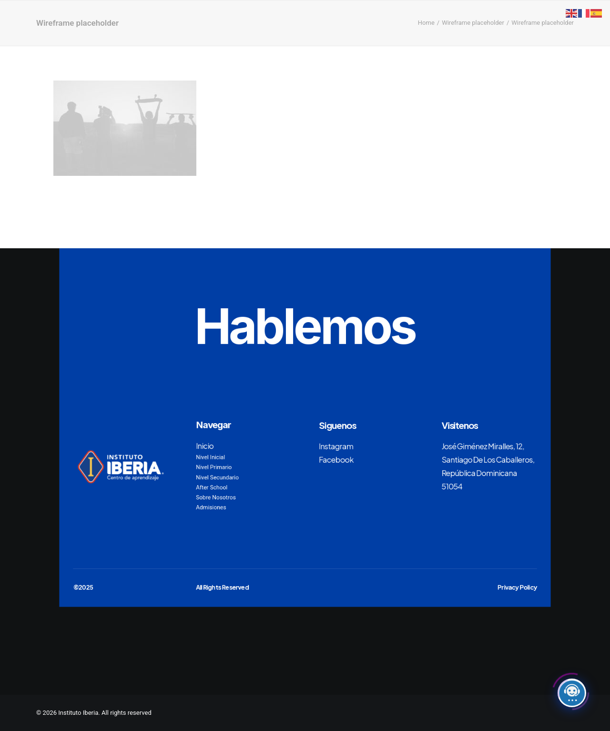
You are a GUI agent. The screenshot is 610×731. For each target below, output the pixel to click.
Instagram (336, 445)
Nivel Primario (214, 467)
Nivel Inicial (210, 457)
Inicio (205, 445)
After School (211, 487)
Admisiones (211, 507)
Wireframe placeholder (473, 22)
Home (426, 22)
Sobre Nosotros (216, 497)
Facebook (336, 459)
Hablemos (305, 325)
